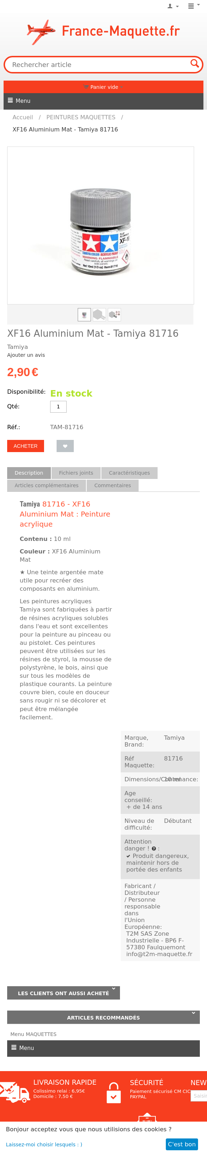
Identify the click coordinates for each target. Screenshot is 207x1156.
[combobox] (103, 64)
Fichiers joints (76, 473)
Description (29, 473)
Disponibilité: (26, 391)
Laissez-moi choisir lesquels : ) (44, 1144)
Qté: (13, 406)
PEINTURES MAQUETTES (81, 117)
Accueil (23, 117)
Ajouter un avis (26, 355)
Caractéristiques (129, 473)
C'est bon (182, 1144)
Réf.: (13, 427)
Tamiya (30, 504)
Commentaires (112, 485)
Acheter (26, 446)
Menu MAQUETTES (33, 1034)
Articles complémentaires (46, 485)
